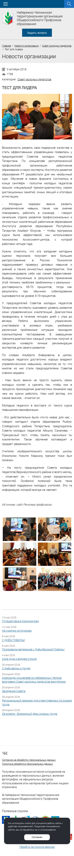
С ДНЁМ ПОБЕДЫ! (13, 640)
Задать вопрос (37, 32)
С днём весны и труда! (16, 668)
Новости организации (26, 45)
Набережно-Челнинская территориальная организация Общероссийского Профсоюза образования (40, 18)
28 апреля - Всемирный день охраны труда (29, 714)
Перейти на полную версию (37, 847)
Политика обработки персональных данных (27, 764)
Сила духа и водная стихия (19, 659)
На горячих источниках (17, 630)
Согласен (37, 837)
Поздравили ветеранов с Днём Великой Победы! (33, 649)
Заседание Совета (13, 691)
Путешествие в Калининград (20, 621)
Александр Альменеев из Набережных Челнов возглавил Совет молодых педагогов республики (34, 680)
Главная (6, 45)
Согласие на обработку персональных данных (29, 760)
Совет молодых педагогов (56, 45)
